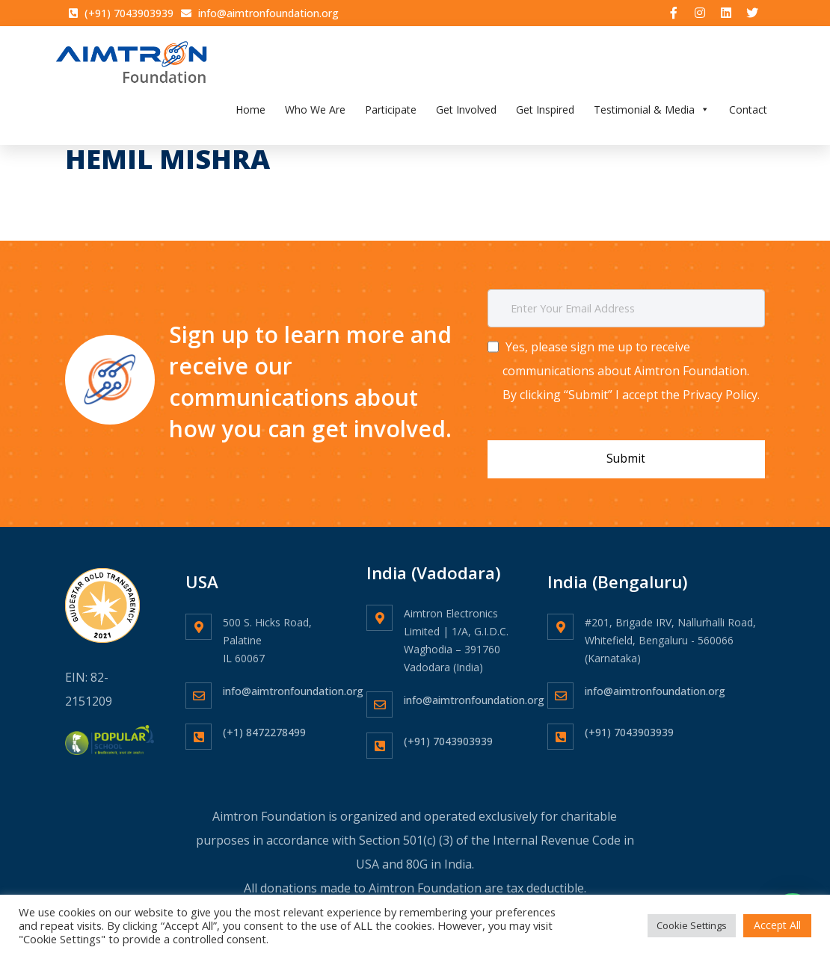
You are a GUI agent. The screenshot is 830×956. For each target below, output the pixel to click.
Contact (748, 114)
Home (250, 114)
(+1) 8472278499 (264, 723)
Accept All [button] (777, 925)
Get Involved (466, 114)
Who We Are (315, 114)
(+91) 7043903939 (448, 732)
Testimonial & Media (652, 114)
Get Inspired (545, 114)
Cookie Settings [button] (692, 925)
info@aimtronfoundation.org (293, 682)
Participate (390, 114)
